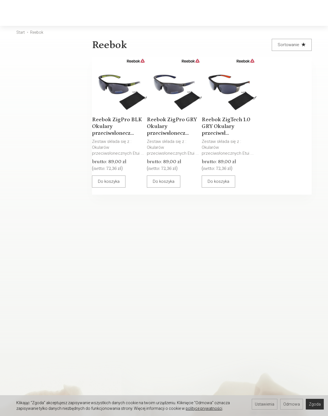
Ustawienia (264, 404)
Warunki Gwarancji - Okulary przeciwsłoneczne (124, 304)
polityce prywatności (204, 408)
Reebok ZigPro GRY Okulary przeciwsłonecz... (173, 121)
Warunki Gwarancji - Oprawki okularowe (125, 317)
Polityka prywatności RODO (192, 316)
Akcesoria (214, 13)
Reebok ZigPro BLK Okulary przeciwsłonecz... (118, 121)
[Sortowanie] (292, 45)
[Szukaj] (266, 13)
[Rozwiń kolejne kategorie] (239, 13)
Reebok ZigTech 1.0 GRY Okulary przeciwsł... (227, 121)
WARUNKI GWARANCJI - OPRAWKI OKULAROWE (189, 339)
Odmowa (291, 404)
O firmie (37, 294)
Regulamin (177, 294)
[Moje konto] (295, 13)
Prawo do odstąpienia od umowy (191, 326)
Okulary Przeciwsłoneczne (159, 13)
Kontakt (37, 301)
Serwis (105, 294)
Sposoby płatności (185, 309)
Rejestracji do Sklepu (50, 372)
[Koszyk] (280, 13)
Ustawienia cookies (48, 316)
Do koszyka (114, 182)
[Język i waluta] (309, 13)
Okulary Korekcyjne (93, 13)
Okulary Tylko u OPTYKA (52, 309)
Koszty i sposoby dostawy (192, 301)
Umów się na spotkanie (52, 387)
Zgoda (315, 404)
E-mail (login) (203, 233)
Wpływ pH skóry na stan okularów (121, 329)
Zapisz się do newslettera (123, 372)
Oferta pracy (179, 379)
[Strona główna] (32, 13)
